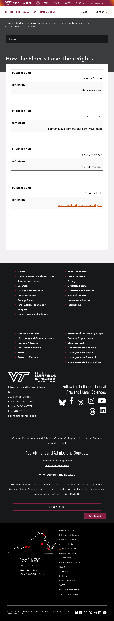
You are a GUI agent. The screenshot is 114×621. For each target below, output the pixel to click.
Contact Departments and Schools (32, 438)
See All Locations (30, 570)
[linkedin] (100, 612)
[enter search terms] (102, 12)
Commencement (27, 295)
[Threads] (92, 409)
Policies (63, 576)
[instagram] (95, 612)
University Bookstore (69, 589)
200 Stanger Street (19, 397)
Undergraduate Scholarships (85, 362)
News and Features (58, 23)
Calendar (23, 286)
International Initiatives (81, 300)
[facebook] (81, 612)
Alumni (22, 271)
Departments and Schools (33, 314)
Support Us (57, 507)
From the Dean (76, 276)
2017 (89, 23)
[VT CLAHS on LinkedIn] (103, 409)
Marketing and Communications (36, 338)
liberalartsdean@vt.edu (22, 416)
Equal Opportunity (68, 580)
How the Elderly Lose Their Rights (20, 26)
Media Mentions (77, 23)
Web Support (95, 516)
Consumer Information (69, 562)
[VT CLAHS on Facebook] (71, 400)
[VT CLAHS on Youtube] (102, 400)
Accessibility (65, 558)
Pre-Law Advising (28, 343)
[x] (86, 612)
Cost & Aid (64, 567)
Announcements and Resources (36, 276)
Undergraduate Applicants (57, 460)
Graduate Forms (77, 286)
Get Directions (28, 565)
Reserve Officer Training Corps (85, 333)
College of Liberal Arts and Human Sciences (25, 23)
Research (23, 352)
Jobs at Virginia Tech (69, 594)
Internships (74, 305)
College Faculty (27, 300)
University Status (67, 530)
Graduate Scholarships (81, 290)
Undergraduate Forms (80, 352)
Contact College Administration (73, 438)
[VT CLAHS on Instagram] (91, 400)
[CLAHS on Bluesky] (62, 400)
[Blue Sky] (76, 612)
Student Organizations (81, 338)
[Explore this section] (57, 39)
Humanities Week (78, 295)
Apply (45, 3)
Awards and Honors (29, 281)
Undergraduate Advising (82, 347)
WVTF (62, 585)
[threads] (90, 612)
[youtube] (105, 612)
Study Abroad (76, 343)
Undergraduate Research (82, 357)
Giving (71, 281)
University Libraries (68, 553)
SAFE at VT (64, 571)
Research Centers (28, 357)
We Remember (69, 548)
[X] (80, 400)
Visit (56, 3)
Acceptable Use (66, 544)
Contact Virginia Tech (32, 574)
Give (67, 3)
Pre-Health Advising (29, 347)
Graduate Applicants (57, 465)
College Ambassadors (30, 290)
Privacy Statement (68, 539)
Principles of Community (70, 535)
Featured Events (77, 271)
